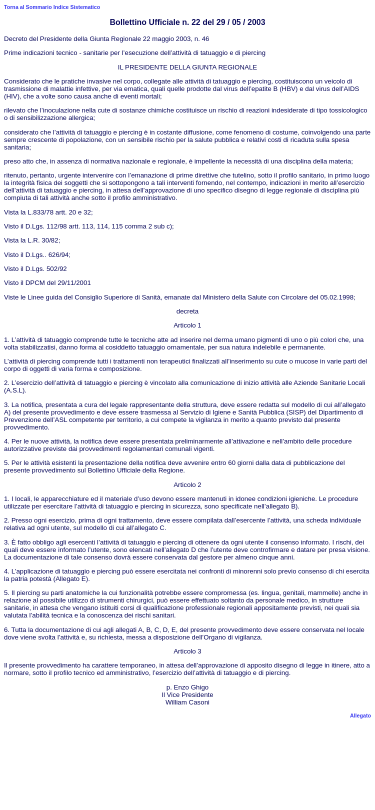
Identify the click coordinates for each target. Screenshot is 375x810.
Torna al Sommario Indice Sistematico (52, 7)
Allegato (360, 715)
